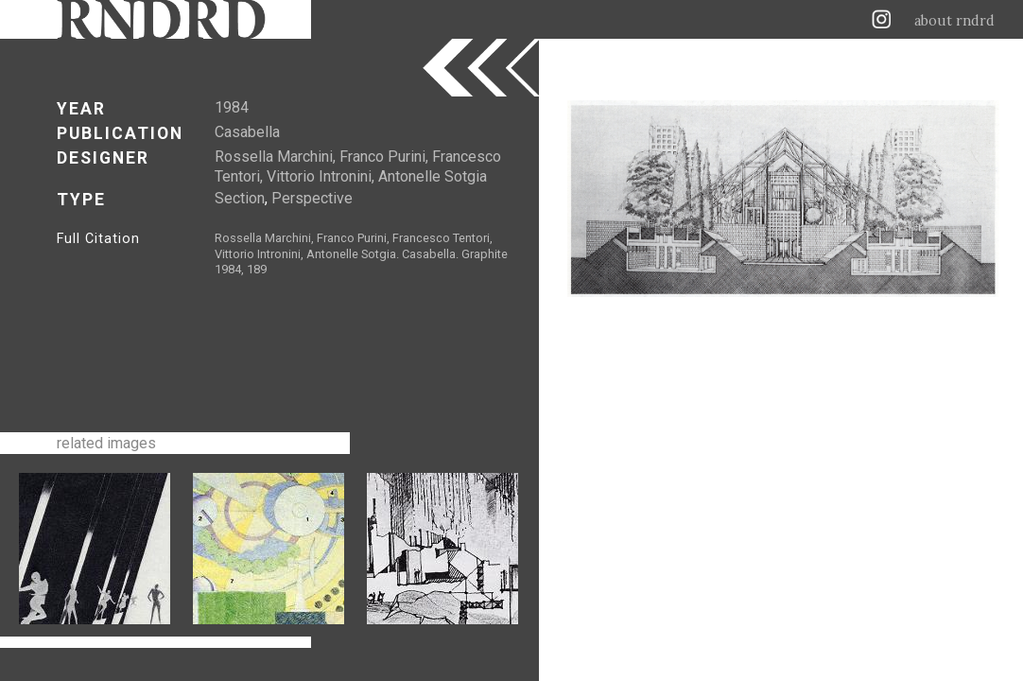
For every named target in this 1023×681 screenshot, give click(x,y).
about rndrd (954, 20)
